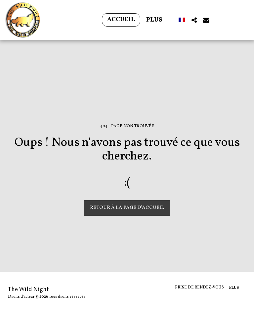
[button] (194, 20)
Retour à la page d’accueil (127, 207)
